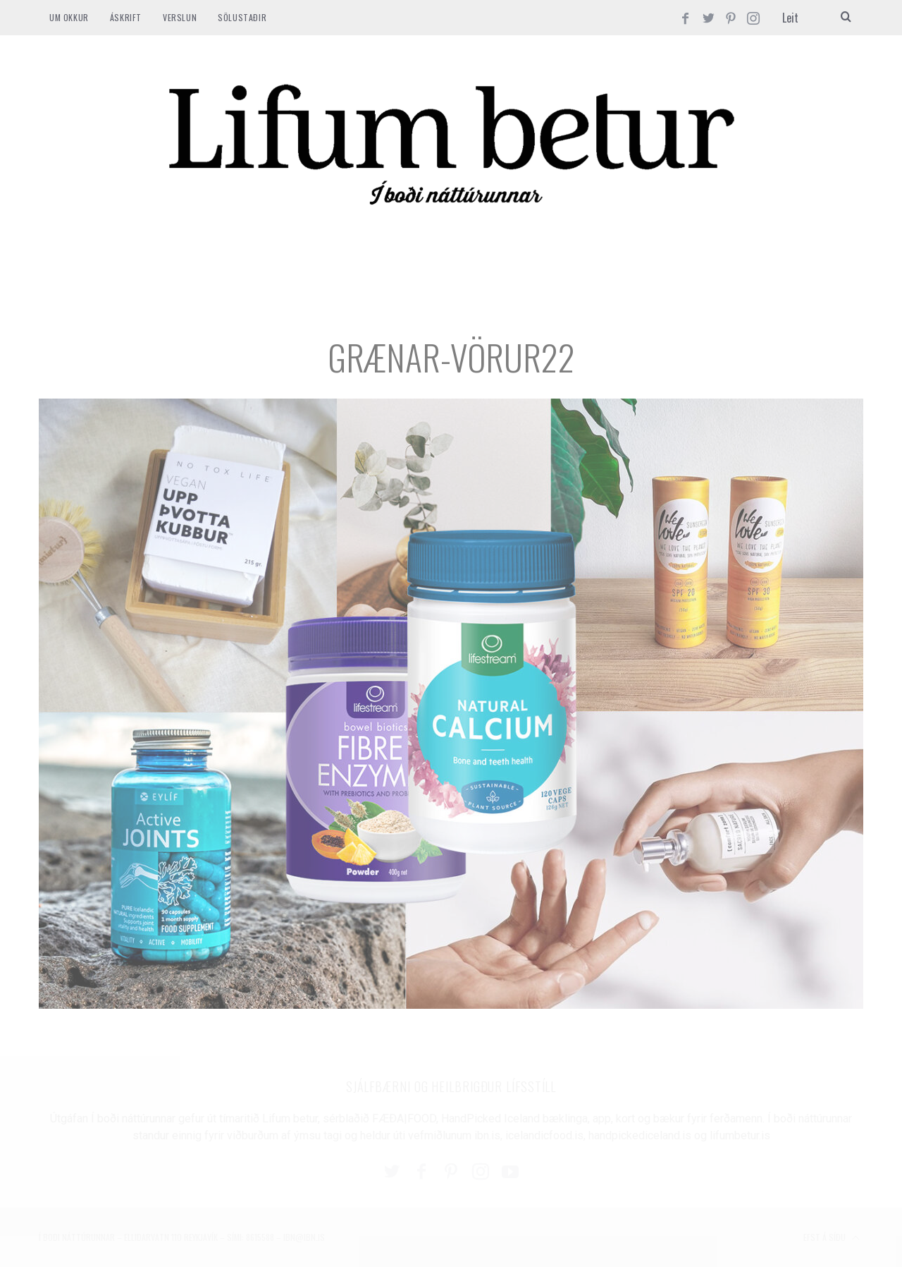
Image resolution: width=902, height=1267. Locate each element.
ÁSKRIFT (126, 17)
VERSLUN (180, 17)
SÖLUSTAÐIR (242, 17)
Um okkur (69, 17)
